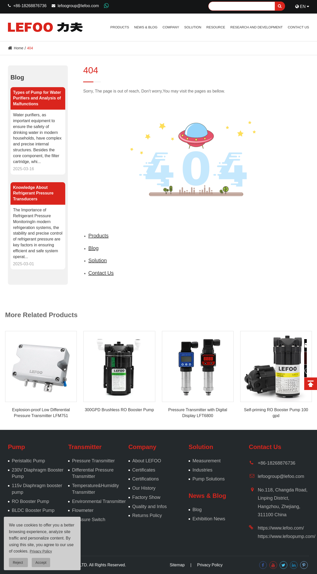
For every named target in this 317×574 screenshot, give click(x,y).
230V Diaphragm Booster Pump (37, 473)
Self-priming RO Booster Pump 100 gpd (276, 413)
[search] (280, 6)
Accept (41, 562)
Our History (144, 488)
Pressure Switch (88, 519)
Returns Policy (147, 515)
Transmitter (85, 446)
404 (30, 48)
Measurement (206, 460)
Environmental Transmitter (99, 501)
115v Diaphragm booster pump (37, 489)
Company (170, 27)
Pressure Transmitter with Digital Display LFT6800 (197, 413)
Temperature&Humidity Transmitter (95, 489)
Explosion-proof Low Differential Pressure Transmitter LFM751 (41, 413)
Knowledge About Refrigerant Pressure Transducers (33, 193)
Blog (17, 77)
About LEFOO (146, 460)
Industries (202, 470)
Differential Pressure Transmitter (93, 473)
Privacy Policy (210, 565)
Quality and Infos (149, 506)
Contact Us (298, 27)
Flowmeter (82, 510)
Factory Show (146, 497)
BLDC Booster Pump (33, 510)
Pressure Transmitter (93, 460)
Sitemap (177, 565)
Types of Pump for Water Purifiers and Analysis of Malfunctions (37, 98)
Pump (16, 446)
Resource (215, 27)
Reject (18, 562)
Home (18, 48)
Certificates (143, 470)
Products (119, 27)
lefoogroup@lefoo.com (78, 6)
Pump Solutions (208, 478)
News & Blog (145, 27)
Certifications (145, 478)
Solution (192, 27)
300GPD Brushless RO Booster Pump (119, 410)
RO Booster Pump (30, 501)
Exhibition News (208, 518)
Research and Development (256, 27)
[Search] (246, 6)
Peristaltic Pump (28, 460)
